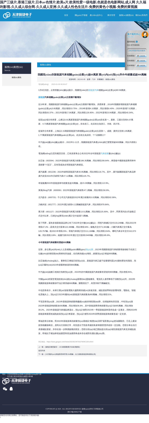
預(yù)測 (89, 249)
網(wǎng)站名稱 (17, 15)
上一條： (59, 347)
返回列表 (41, 351)
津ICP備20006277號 (74, 412)
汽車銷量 (104, 153)
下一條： (67, 354)
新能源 (41, 97)
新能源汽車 (93, 90)
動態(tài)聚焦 (110, 79)
